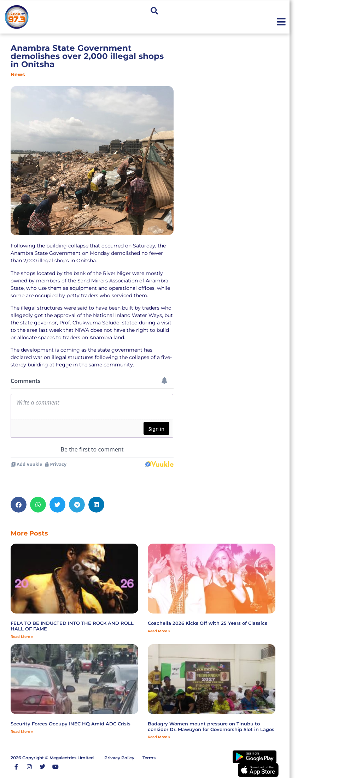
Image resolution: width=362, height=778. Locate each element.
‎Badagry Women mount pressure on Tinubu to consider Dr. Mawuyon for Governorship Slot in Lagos (211, 726)
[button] (154, 11)
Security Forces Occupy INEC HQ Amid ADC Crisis (70, 723)
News (18, 74)
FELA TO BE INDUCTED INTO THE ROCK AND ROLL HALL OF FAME (72, 626)
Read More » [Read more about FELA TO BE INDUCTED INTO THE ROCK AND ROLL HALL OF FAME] (22, 636)
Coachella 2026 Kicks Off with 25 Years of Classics (207, 623)
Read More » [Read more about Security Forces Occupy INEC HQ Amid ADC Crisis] (22, 731)
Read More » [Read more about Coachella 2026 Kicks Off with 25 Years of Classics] (159, 631)
